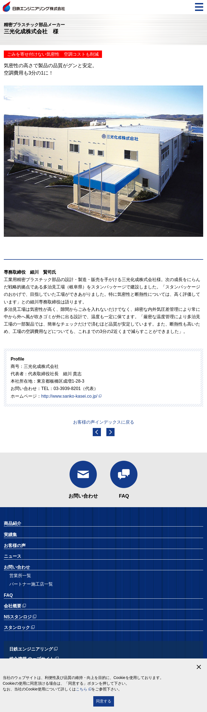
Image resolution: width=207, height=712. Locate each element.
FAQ (124, 496)
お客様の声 (15, 545)
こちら (81, 689)
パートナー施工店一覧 (31, 584)
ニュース (12, 556)
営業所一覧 (20, 575)
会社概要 (12, 606)
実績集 (10, 534)
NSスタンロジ (18, 616)
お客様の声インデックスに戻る (103, 422)
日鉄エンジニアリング (31, 649)
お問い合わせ (83, 496)
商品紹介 (12, 523)
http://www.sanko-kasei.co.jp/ (69, 396)
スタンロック (17, 627)
